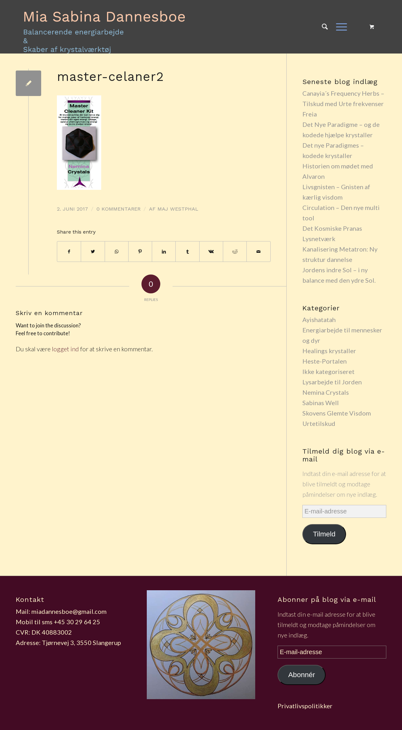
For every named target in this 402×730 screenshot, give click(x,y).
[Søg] (325, 27)
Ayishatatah (319, 319)
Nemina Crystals (325, 392)
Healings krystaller (329, 350)
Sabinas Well (320, 402)
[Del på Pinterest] (140, 251)
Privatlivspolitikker (305, 706)
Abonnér (301, 675)
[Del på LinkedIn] (163, 251)
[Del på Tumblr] (187, 251)
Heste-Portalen (324, 361)
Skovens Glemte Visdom (336, 413)
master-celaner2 (110, 76)
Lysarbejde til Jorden (332, 382)
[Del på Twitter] (92, 251)
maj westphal (177, 209)
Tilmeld (324, 534)
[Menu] (339, 27)
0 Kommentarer (118, 209)
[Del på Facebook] (69, 251)
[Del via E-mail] (258, 251)
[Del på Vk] (211, 251)
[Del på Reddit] (234, 251)
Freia (309, 114)
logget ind (65, 349)
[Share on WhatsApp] (116, 251)
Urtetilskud (318, 423)
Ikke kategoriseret (328, 371)
